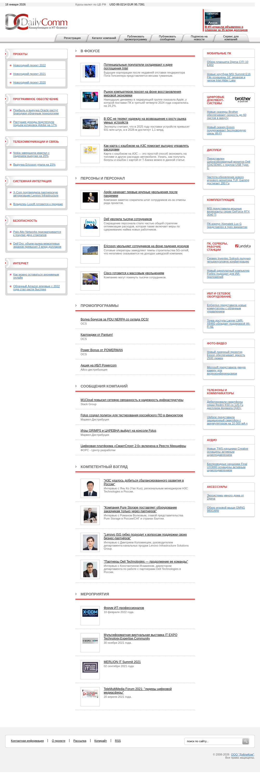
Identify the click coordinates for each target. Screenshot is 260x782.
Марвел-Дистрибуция (95, 419)
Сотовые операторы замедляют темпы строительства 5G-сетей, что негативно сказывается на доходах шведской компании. (146, 252)
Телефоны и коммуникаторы (220, 392)
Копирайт (100, 740)
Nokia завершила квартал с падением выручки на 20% (31, 154)
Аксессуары (217, 486)
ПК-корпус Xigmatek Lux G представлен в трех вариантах (227, 225)
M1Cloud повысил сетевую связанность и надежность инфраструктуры (132, 400)
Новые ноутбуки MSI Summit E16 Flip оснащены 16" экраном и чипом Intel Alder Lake (229, 77)
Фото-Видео (217, 343)
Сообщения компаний (104, 386)
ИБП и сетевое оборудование (219, 295)
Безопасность (25, 220)
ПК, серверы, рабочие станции (217, 246)
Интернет (20, 263)
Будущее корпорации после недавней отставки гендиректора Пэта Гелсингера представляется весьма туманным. (144, 74)
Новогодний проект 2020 (29, 82)
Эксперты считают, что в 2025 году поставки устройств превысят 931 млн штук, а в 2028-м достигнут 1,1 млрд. (147, 128)
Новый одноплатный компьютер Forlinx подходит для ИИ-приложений (228, 273)
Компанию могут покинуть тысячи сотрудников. (135, 277)
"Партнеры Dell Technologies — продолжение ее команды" (146, 561)
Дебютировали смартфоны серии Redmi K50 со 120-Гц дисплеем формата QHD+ (225, 405)
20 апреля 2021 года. (118, 696)
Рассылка (79, 740)
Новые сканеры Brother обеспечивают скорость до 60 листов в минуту (226, 115)
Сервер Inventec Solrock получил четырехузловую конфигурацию (229, 260)
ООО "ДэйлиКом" (242, 754)
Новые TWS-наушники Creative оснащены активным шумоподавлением (227, 451)
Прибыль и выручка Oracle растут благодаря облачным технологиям (36, 112)
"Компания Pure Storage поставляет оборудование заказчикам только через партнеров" (140, 509)
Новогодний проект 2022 (29, 65)
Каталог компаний (104, 38)
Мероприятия (95, 594)
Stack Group (88, 404)
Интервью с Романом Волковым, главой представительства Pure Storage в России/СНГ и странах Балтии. (143, 517)
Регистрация (72, 38)
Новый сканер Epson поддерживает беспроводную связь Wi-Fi (226, 130)
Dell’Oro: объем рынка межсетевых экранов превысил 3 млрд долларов (37, 245)
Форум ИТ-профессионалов (124, 608)
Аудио (212, 440)
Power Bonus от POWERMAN (102, 350)
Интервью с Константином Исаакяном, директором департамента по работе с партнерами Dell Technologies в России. (142, 569)
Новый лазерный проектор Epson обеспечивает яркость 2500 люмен (226, 355)
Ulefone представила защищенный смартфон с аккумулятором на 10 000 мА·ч (227, 420)
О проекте (58, 740)
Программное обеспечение (35, 99)
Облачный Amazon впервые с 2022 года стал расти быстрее (36, 288)
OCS (84, 323)
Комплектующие (221, 199)
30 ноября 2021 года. (118, 642)
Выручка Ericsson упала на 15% (34, 164)
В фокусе (90, 51)
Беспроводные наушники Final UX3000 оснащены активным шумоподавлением (227, 467)
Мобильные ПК (219, 53)
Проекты (20, 54)
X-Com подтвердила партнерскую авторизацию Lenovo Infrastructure (35, 194)
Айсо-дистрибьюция (94, 369)
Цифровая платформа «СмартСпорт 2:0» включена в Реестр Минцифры (133, 446)
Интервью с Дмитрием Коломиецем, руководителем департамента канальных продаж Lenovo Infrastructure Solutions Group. (146, 545)
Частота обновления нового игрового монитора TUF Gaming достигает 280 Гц (228, 180)
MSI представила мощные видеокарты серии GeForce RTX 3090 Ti (228, 211)
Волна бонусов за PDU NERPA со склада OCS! (114, 319)
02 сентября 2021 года (119, 666)
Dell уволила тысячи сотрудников (128, 219)
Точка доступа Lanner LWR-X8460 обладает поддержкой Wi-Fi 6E (228, 323)
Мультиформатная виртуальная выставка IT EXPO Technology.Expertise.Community (140, 636)
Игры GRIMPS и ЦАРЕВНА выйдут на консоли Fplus (118, 430)
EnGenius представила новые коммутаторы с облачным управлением (226, 308)
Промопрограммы (100, 306)
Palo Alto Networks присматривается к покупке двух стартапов (37, 233)
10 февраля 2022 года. (119, 612)
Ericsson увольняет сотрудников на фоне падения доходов (146, 246)
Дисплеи (214, 150)
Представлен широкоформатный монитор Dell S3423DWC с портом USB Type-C (228, 163)
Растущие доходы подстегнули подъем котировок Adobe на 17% (35, 123)
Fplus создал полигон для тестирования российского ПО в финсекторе (132, 415)
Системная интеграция (32, 181)
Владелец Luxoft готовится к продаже (38, 204)
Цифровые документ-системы (215, 100)
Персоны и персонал (103, 178)
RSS (118, 740)
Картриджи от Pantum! (97, 335)
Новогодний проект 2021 (29, 73)
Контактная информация (27, 740)
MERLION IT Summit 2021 (122, 662)
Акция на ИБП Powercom (98, 365)
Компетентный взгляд (104, 467)
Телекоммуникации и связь (36, 141)
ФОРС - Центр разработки (98, 450)
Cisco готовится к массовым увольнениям (134, 273)
